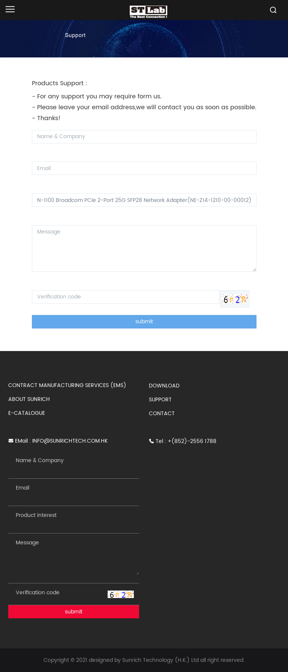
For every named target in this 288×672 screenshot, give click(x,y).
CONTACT (162, 413)
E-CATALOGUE (26, 413)
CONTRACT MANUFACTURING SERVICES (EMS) (67, 385)
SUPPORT (160, 399)
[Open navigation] (10, 9)
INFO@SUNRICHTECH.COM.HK (70, 441)
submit (144, 321)
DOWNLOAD (164, 385)
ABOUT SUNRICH (29, 399)
